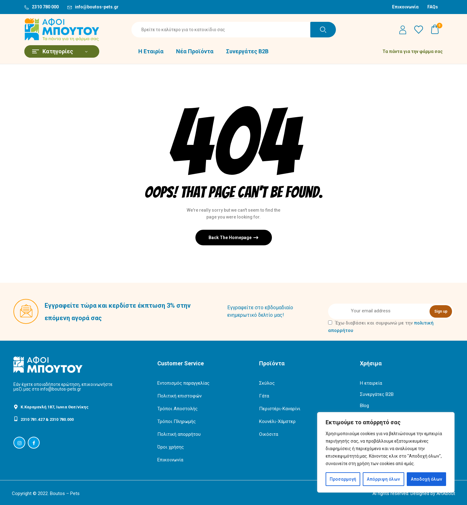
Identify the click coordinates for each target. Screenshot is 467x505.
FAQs (432, 6)
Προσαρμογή (343, 479)
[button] (435, 29)
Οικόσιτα (268, 434)
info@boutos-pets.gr (97, 6)
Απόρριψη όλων (383, 479)
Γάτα (264, 396)
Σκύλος (267, 383)
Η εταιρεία (371, 383)
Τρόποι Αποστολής (177, 408)
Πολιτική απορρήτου (179, 434)
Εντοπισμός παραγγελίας (183, 383)
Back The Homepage (231, 237)
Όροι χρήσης (170, 447)
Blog (364, 405)
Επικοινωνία (405, 6)
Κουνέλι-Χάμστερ (277, 421)
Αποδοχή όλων (426, 479)
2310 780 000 (45, 6)
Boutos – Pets (65, 493)
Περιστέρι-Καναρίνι (279, 408)
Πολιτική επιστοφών (179, 396)
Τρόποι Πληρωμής (176, 421)
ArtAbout (445, 493)
